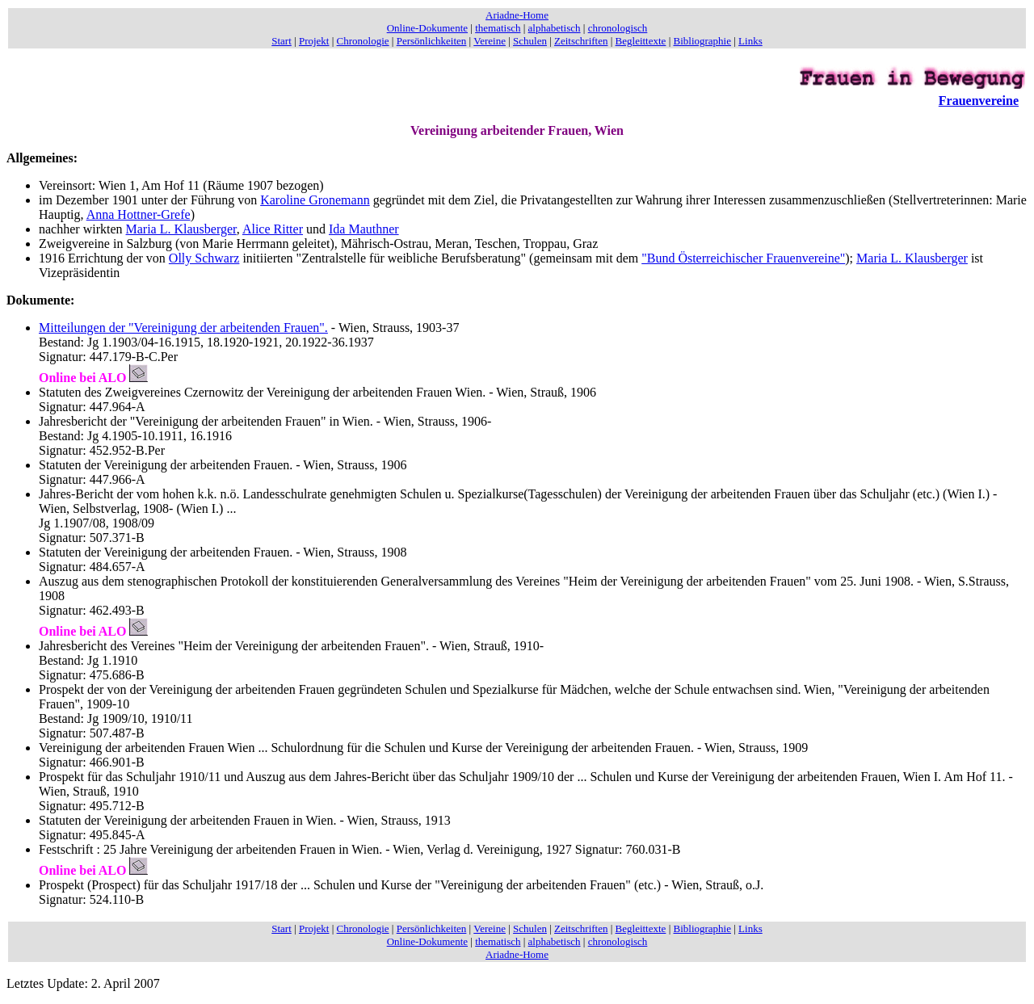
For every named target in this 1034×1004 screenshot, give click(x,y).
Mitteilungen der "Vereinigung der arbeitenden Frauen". (183, 327)
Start (281, 41)
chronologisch (618, 28)
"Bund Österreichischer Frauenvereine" (743, 258)
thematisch (497, 28)
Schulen (530, 41)
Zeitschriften (580, 41)
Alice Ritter (272, 229)
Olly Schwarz (204, 258)
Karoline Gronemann (315, 200)
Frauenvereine (979, 100)
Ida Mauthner (364, 229)
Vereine (489, 41)
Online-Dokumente (427, 28)
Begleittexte (641, 41)
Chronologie (363, 41)
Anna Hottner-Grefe (138, 214)
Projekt (314, 41)
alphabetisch (554, 28)
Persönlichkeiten (432, 41)
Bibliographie (703, 41)
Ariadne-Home (517, 15)
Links (750, 41)
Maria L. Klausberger (181, 229)
